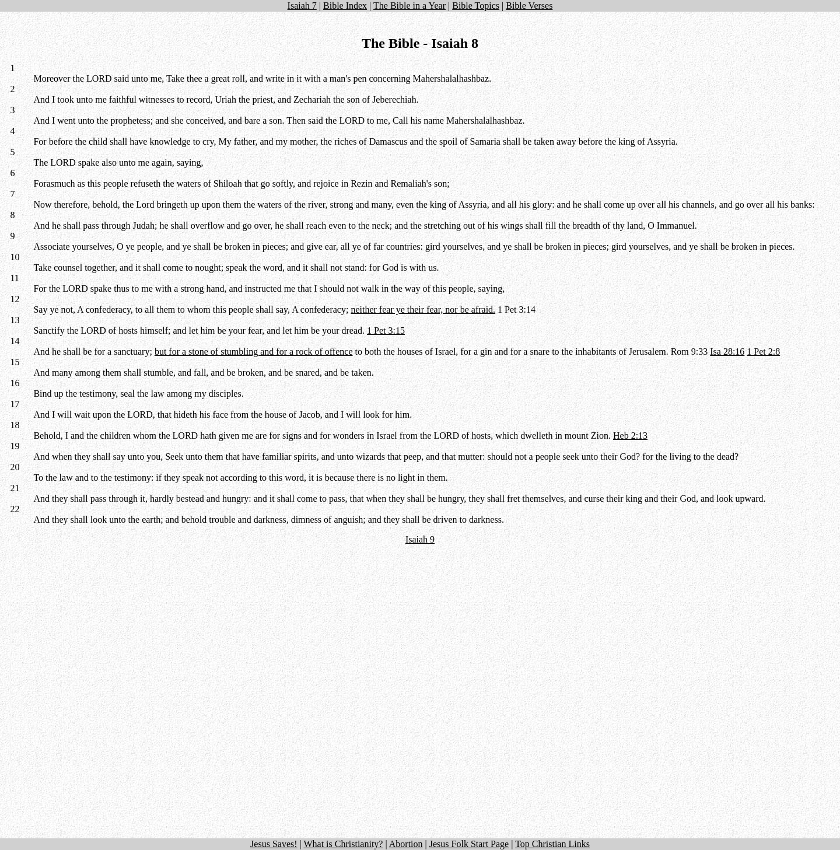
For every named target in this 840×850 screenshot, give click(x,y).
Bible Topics (475, 6)
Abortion (406, 844)
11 (14, 278)
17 (14, 404)
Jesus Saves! (273, 844)
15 (14, 362)
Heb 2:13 (630, 435)
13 (14, 320)
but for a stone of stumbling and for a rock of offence (254, 351)
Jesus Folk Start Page (469, 844)
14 (14, 341)
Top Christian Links (552, 844)
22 (14, 509)
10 (14, 257)
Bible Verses (529, 6)
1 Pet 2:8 (763, 351)
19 (14, 446)
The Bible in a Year (409, 6)
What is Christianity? (343, 844)
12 (14, 299)
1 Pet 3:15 (386, 330)
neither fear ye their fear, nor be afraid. (423, 309)
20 (14, 467)
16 (14, 383)
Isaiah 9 (420, 539)
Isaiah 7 (302, 6)
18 (14, 425)
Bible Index (345, 6)
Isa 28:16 (727, 351)
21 (14, 488)
